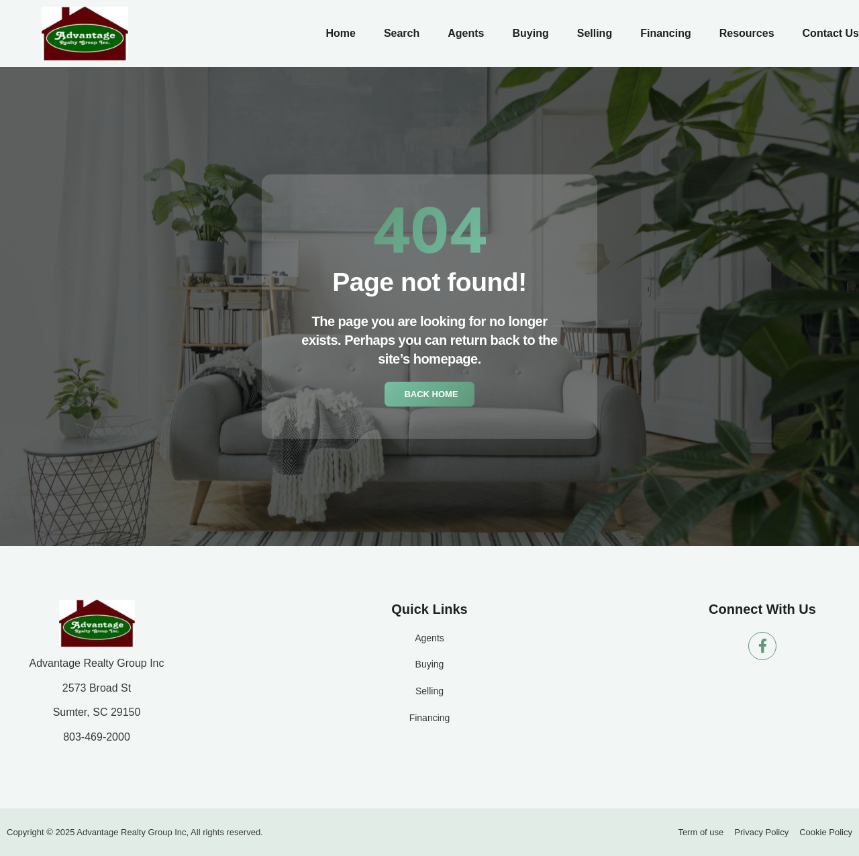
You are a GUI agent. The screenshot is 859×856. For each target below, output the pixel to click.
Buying (530, 33)
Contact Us (831, 33)
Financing (665, 33)
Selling (594, 33)
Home (340, 33)
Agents (466, 33)
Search (401, 33)
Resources (746, 33)
